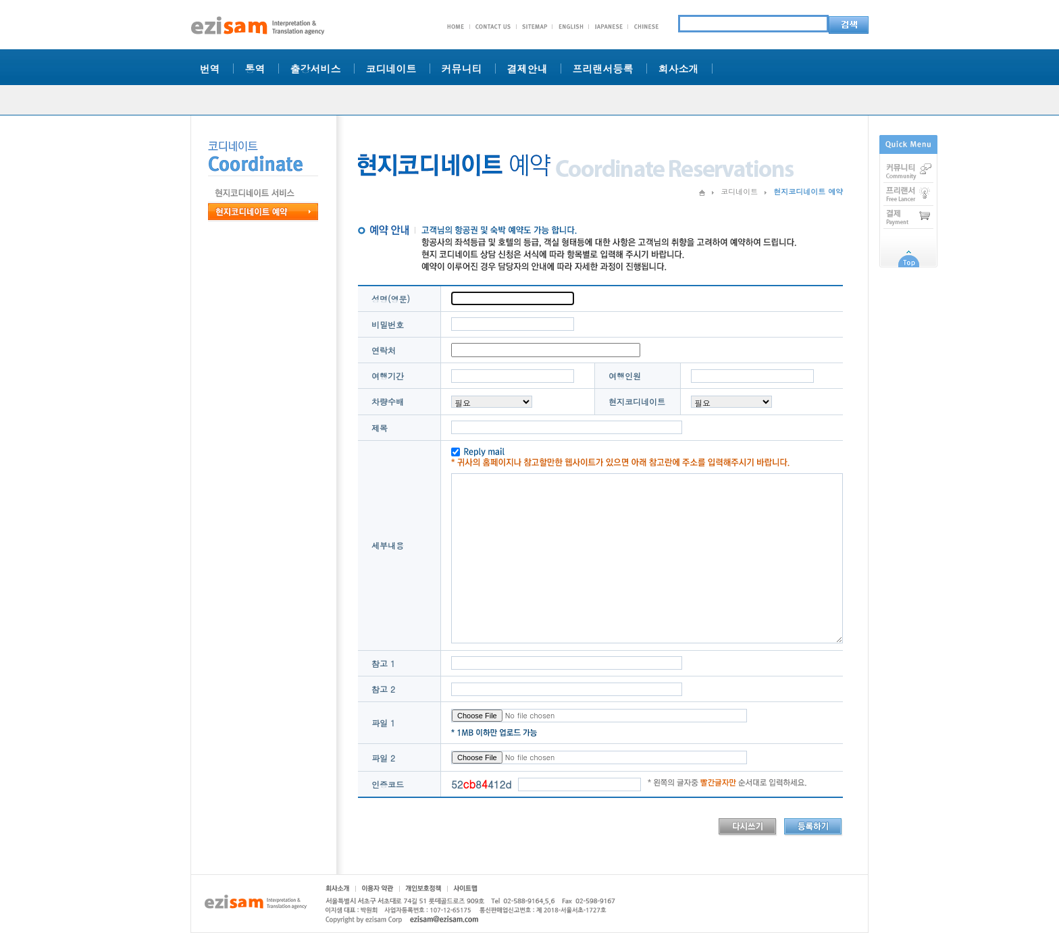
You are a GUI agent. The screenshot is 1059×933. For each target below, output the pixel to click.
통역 (255, 68)
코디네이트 (391, 68)
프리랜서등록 (603, 68)
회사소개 (678, 68)
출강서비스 (315, 68)
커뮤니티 (462, 68)
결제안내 (527, 68)
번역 (210, 68)
